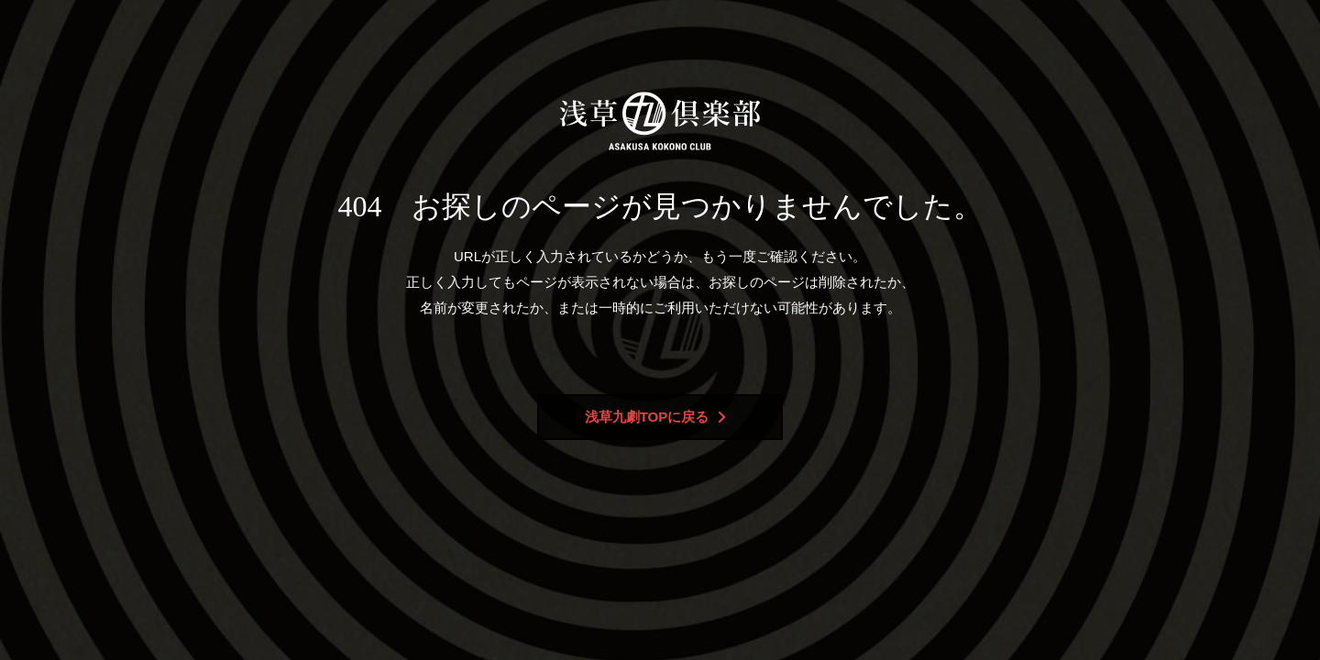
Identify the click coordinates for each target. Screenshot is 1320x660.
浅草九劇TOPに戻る (656, 416)
